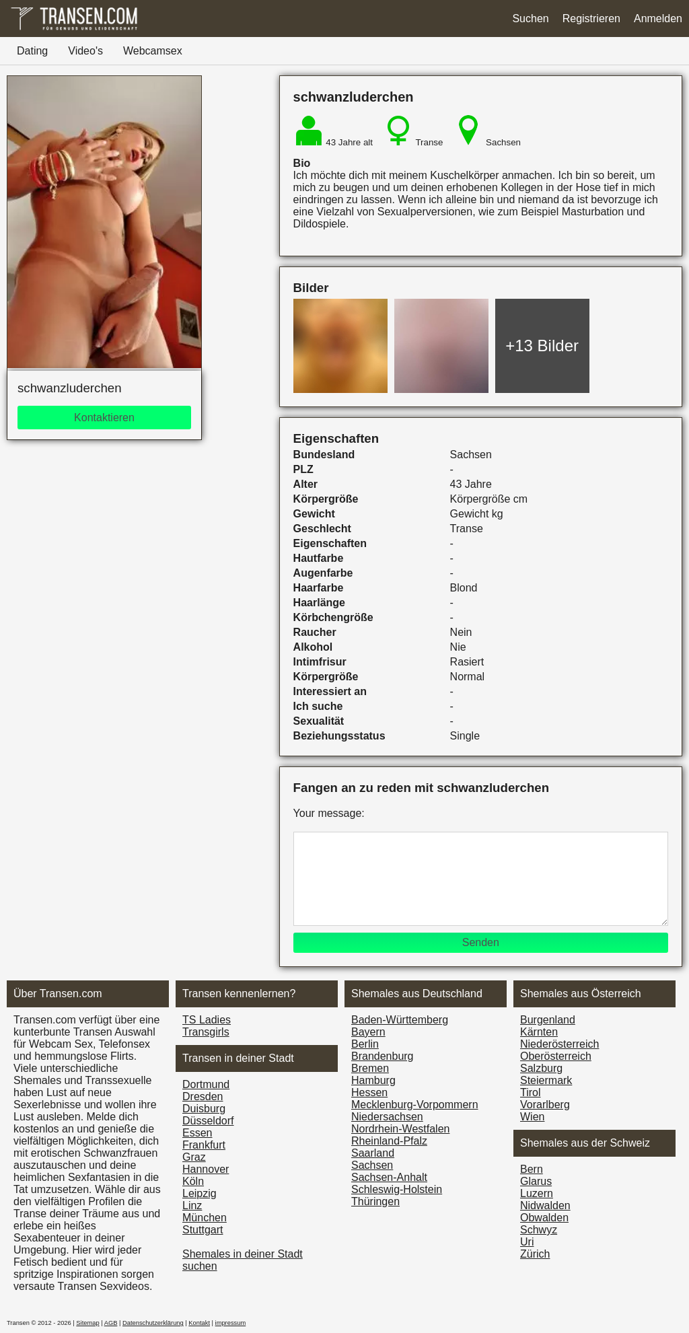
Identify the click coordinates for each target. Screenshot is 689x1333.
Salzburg (541, 1068)
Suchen (530, 18)
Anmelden (658, 18)
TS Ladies (206, 1019)
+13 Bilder (542, 345)
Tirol (530, 1092)
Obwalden (544, 1217)
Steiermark (546, 1080)
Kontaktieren (104, 417)
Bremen (370, 1068)
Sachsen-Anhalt (389, 1177)
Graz (194, 1157)
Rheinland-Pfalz (389, 1141)
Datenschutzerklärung (153, 1323)
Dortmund (205, 1084)
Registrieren (591, 18)
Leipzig (199, 1193)
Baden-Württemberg (399, 1019)
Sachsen (372, 1165)
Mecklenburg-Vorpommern (414, 1104)
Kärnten (539, 1032)
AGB (111, 1323)
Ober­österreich (555, 1056)
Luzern (536, 1193)
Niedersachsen (387, 1116)
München (204, 1217)
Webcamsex (152, 51)
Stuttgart (202, 1229)
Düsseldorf (207, 1120)
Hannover (205, 1169)
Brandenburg (382, 1056)
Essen (197, 1133)
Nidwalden (545, 1205)
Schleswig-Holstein (396, 1189)
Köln (193, 1181)
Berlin (365, 1044)
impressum (230, 1323)
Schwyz (538, 1229)
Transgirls (205, 1032)
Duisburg (203, 1108)
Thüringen (375, 1201)
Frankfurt (203, 1145)
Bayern (368, 1032)
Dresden (202, 1096)
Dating (32, 51)
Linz (192, 1205)
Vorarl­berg (545, 1104)
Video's (85, 51)
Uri (527, 1242)
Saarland (372, 1153)
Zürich (535, 1254)
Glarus (536, 1181)
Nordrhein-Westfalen (400, 1128)
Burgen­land (547, 1019)
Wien (532, 1116)
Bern (531, 1169)
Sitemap (87, 1323)
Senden (480, 942)
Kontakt (199, 1323)
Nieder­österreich (559, 1044)
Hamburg (373, 1080)
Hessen (369, 1092)
